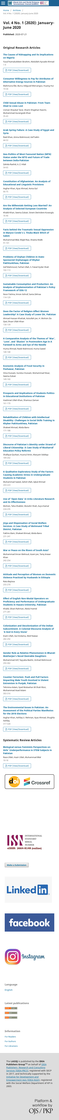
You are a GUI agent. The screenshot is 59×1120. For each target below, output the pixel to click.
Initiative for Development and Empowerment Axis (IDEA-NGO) (23, 1078)
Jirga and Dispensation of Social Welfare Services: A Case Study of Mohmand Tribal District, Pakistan (26, 526)
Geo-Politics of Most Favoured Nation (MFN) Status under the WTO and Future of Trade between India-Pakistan (27, 157)
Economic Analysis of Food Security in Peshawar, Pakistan (23, 367)
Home (6, 10)
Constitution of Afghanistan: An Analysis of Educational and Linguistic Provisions (26, 183)
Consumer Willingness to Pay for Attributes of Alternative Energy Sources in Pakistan (28, 80)
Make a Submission (16, 865)
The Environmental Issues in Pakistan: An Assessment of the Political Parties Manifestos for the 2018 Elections (28, 710)
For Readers (10, 1036)
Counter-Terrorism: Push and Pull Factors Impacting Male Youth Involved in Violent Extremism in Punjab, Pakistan (25, 680)
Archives (17, 10)
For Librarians (11, 1046)
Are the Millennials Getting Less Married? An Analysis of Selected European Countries (27, 207)
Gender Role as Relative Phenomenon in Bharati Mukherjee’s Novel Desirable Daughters (29, 654)
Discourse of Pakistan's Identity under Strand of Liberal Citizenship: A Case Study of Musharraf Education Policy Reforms (29, 447)
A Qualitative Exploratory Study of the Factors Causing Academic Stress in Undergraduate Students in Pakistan (28, 474)
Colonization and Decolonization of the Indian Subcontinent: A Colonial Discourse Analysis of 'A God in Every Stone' (28, 628)
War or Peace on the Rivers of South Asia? (26, 550)
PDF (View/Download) (18, 70)
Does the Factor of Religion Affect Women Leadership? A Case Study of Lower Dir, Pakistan (29, 313)
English (9, 989)
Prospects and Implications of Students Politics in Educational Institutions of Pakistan (28, 395)
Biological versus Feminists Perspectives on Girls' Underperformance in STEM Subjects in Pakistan (27, 750)
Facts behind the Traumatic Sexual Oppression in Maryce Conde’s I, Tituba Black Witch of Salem (28, 232)
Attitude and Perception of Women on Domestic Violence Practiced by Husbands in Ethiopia (29, 576)
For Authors (10, 1041)
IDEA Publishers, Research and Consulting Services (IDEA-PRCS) (26, 1067)
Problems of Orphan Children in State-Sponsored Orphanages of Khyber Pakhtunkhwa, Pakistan (24, 259)
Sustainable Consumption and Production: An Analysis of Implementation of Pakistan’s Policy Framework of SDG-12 (29, 287)
